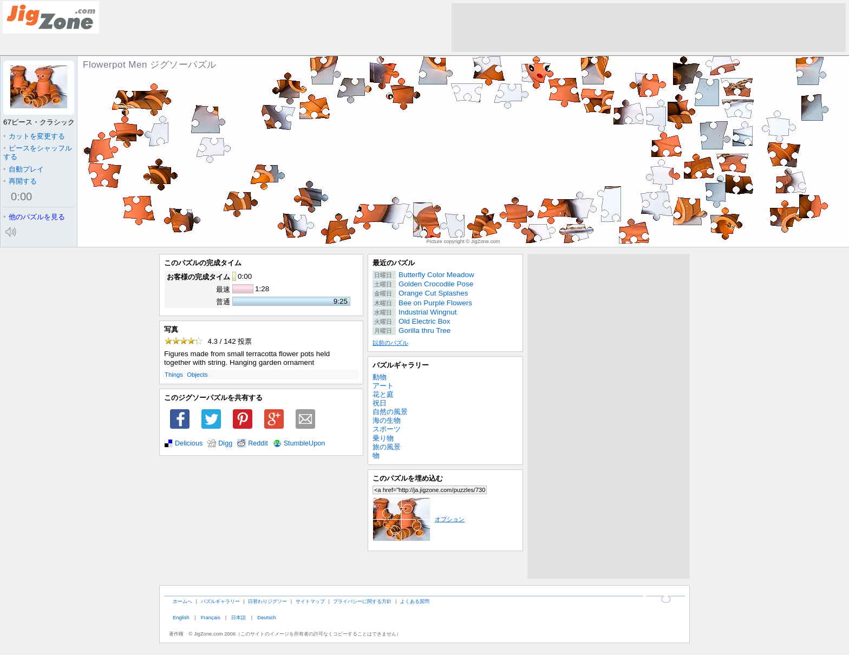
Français (210, 617)
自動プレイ (23, 169)
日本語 (238, 617)
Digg (225, 443)
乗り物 (383, 438)
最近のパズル (394, 263)
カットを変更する (34, 136)
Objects (197, 374)
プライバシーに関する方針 (362, 601)
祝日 (380, 403)
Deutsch (266, 617)
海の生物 (387, 420)
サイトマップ (310, 601)
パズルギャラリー (401, 365)
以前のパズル (390, 342)
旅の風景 (387, 447)
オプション (419, 519)
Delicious (189, 443)
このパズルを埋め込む (408, 478)
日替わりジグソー (267, 601)
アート (383, 386)
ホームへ (182, 601)
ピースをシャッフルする (37, 152)
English (181, 617)
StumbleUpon (304, 443)
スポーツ (387, 429)
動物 (380, 377)
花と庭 (383, 394)
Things (174, 374)
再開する (20, 181)
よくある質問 (414, 601)
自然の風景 (390, 412)
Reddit (258, 443)
